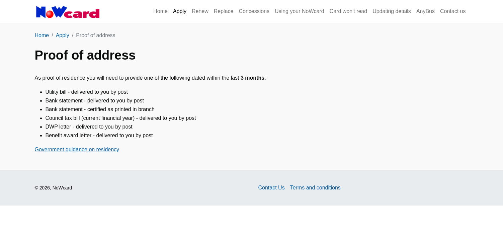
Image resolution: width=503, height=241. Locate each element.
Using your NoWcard (299, 11)
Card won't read (348, 11)
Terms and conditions (315, 187)
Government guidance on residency (77, 149)
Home (160, 11)
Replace (224, 11)
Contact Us (271, 187)
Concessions (254, 11)
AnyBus (425, 11)
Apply (179, 11)
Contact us (453, 11)
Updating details (391, 11)
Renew (200, 11)
